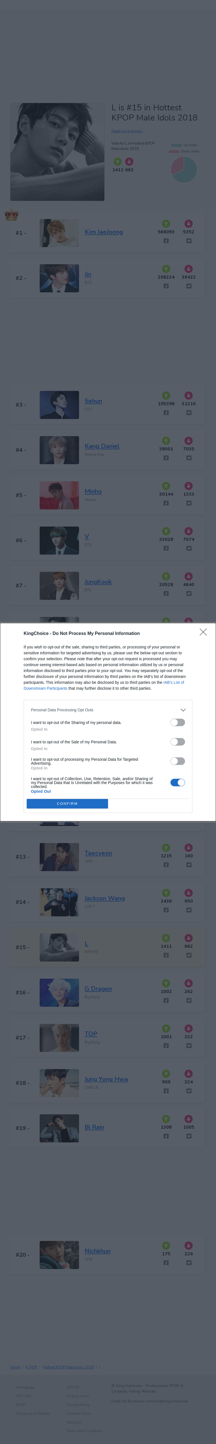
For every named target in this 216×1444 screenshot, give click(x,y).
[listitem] (108, 710)
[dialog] (108, 722)
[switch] (177, 722)
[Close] (205, 633)
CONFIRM (67, 803)
